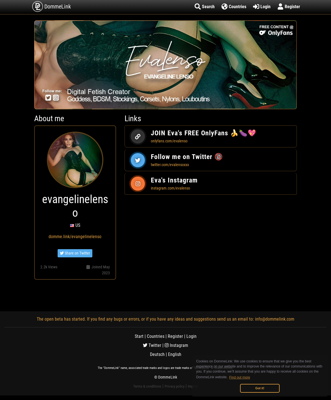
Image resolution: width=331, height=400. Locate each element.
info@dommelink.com (274, 319)
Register (175, 336)
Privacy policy (174, 386)
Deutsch (157, 354)
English (174, 354)
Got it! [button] (259, 388)
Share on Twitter (75, 253)
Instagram (176, 345)
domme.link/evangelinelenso (75, 236)
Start (139, 336)
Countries (155, 336)
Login (191, 336)
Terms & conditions (147, 386)
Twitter (152, 345)
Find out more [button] (239, 377)
